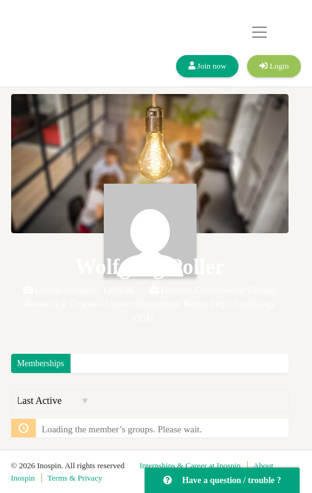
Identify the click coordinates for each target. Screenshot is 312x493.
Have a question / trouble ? (222, 480)
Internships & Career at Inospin (190, 465)
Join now (207, 66)
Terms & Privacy (75, 477)
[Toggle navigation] (259, 32)
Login (274, 66)
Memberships (40, 363)
